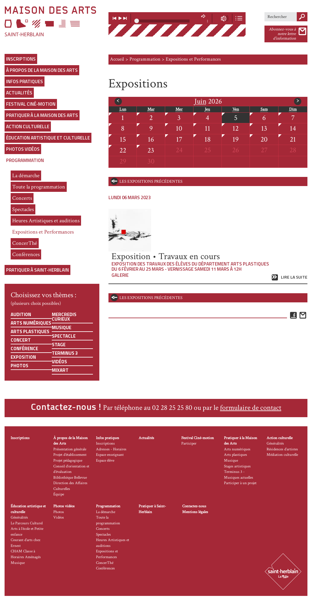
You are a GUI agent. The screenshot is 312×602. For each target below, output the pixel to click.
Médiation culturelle (282, 454)
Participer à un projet (240, 483)
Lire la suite (294, 277)
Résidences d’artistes (282, 449)
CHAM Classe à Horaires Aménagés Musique (26, 557)
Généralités (275, 443)
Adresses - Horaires (111, 449)
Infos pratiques (24, 81)
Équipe (58, 494)
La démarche (26, 175)
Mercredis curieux (64, 316)
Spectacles (23, 209)
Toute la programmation (38, 186)
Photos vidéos (23, 149)
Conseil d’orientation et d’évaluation (71, 469)
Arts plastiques (30, 331)
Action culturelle (27, 126)
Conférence (24, 348)
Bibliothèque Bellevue (70, 477)
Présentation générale (69, 449)
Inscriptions (21, 58)
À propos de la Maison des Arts (42, 70)
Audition (21, 314)
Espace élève (105, 460)
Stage (59, 344)
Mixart (60, 370)
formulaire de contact (250, 407)
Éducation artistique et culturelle (48, 137)
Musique (61, 327)
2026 (208, 101)
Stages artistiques (237, 466)
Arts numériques (31, 323)
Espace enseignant (110, 454)
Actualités (19, 92)
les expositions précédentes (151, 181)
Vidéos (59, 361)
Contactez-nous (194, 506)
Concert (21, 340)
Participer (189, 443)
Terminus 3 (65, 353)
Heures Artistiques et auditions (46, 220)
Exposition (23, 357)
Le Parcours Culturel (27, 523)
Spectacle (64, 336)
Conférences (26, 254)
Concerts (22, 198)
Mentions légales (195, 512)
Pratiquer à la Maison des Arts (42, 115)
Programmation (25, 160)
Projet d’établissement (70, 454)
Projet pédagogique (67, 460)
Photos (19, 365)
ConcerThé (24, 243)
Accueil (117, 59)
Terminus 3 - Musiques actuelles (238, 474)
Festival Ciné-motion (30, 103)
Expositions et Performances (43, 231)
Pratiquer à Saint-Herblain (37, 269)
